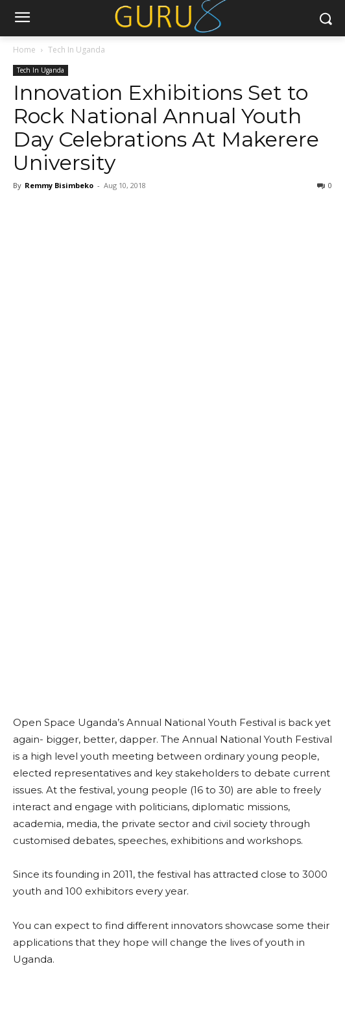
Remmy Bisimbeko (59, 185)
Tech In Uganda (76, 49)
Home (24, 49)
